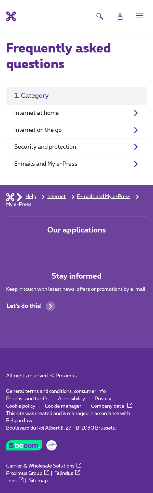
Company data (111, 406)
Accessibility (71, 398)
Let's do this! (31, 306)
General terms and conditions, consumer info (56, 391)
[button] (139, 15)
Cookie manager (63, 406)
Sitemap (38, 480)
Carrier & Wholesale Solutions (43, 466)
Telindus (67, 473)
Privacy (103, 398)
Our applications (76, 230)
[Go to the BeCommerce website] (31, 447)
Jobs (14, 480)
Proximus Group (27, 473)
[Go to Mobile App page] (53, 247)
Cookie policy (20, 406)
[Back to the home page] (11, 16)
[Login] (120, 16)
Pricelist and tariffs (27, 398)
